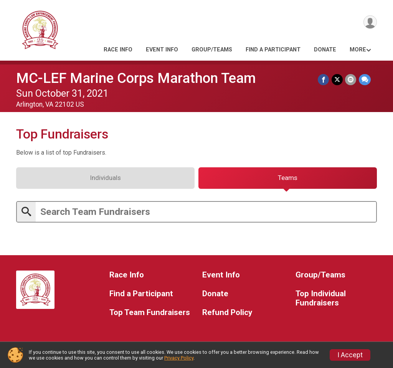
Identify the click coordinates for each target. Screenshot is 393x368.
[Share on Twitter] (337, 79)
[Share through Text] (365, 79)
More (358, 49)
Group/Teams (212, 49)
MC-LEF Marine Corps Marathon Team (136, 78)
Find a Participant (273, 49)
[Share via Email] (351, 79)
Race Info (118, 49)
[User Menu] (370, 22)
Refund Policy (227, 314)
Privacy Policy (178, 358)
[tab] (105, 179)
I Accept (350, 355)
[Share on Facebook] (324, 79)
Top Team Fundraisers (149, 314)
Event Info (162, 49)
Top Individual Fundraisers (321, 300)
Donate (325, 49)
